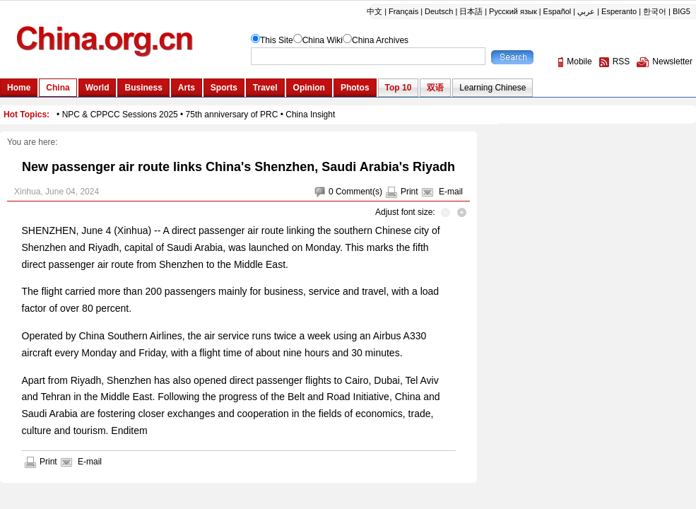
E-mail (451, 192)
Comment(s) (359, 192)
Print (409, 192)
